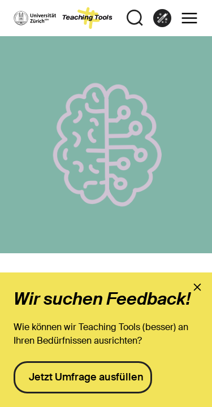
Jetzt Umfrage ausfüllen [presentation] (86, 377)
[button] (189, 18)
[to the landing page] (63, 18)
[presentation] (197, 287)
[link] (162, 18)
